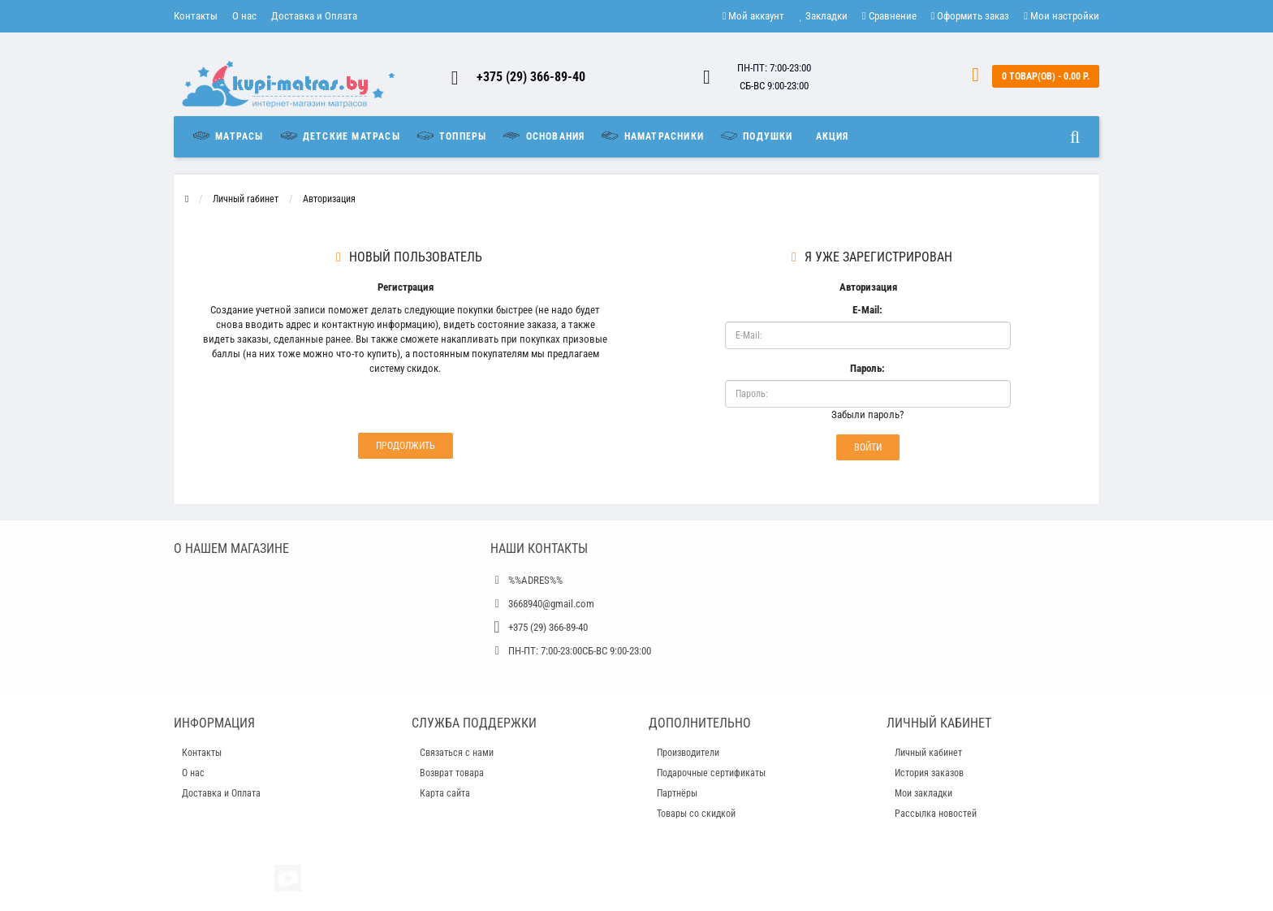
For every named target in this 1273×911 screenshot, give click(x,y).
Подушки (755, 135)
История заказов (929, 773)
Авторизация (329, 199)
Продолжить (405, 445)
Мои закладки (923, 793)
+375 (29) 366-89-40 (531, 76)
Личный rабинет (245, 199)
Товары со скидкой (696, 813)
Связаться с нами (457, 752)
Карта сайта (445, 793)
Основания (543, 135)
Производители (688, 752)
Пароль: (867, 368)
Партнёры (677, 793)
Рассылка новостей (936, 813)
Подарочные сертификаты (711, 773)
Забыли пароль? (867, 414)
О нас (244, 16)
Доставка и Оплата (314, 16)
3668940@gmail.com (551, 604)
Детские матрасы (339, 135)
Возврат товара (452, 773)
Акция (832, 136)
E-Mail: (867, 310)
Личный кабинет (928, 752)
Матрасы (231, 135)
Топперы (451, 135)
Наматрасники (651, 135)
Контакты (196, 16)
